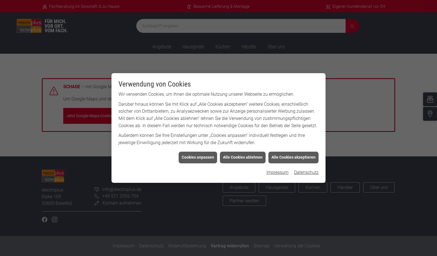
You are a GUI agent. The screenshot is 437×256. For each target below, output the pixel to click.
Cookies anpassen (198, 156)
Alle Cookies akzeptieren (293, 156)
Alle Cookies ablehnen (243, 156)
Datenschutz (306, 170)
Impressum (277, 170)
